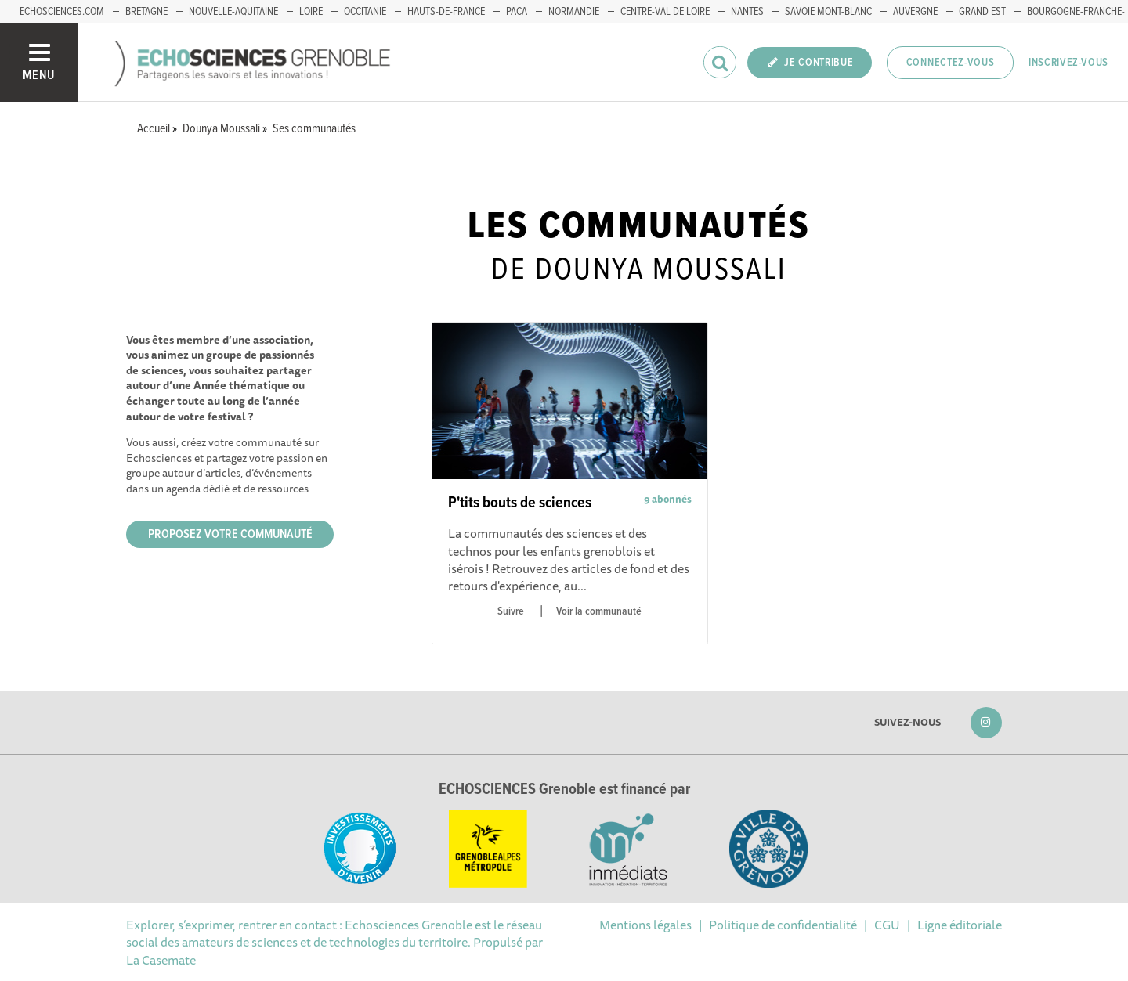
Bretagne (146, 12)
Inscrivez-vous (1068, 63)
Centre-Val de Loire (665, 12)
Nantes (747, 12)
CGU (887, 924)
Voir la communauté (599, 611)
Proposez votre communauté (230, 534)
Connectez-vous (950, 63)
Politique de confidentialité (783, 924)
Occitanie (365, 12)
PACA (516, 12)
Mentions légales (645, 924)
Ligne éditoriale (959, 924)
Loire (311, 12)
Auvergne (915, 12)
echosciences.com (62, 12)
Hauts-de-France (446, 12)
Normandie (573, 12)
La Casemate (161, 960)
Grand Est (982, 12)
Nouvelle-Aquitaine (233, 12)
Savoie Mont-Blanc (828, 12)
